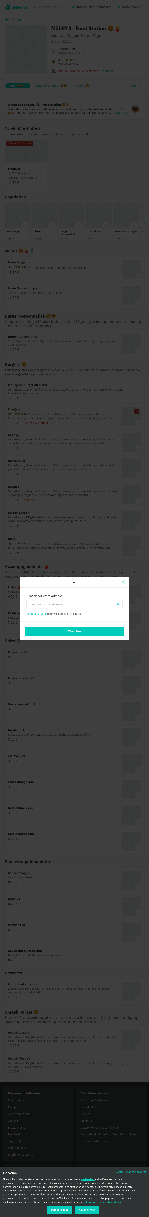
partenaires (88, 1180)
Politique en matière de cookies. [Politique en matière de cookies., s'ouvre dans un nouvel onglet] (102, 1203)
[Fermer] (123, 582)
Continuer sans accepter (130, 1173)
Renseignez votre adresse (44, 596)
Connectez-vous (36, 613)
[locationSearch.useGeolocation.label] (118, 604)
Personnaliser (59, 1211)
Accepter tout (87, 1211)
